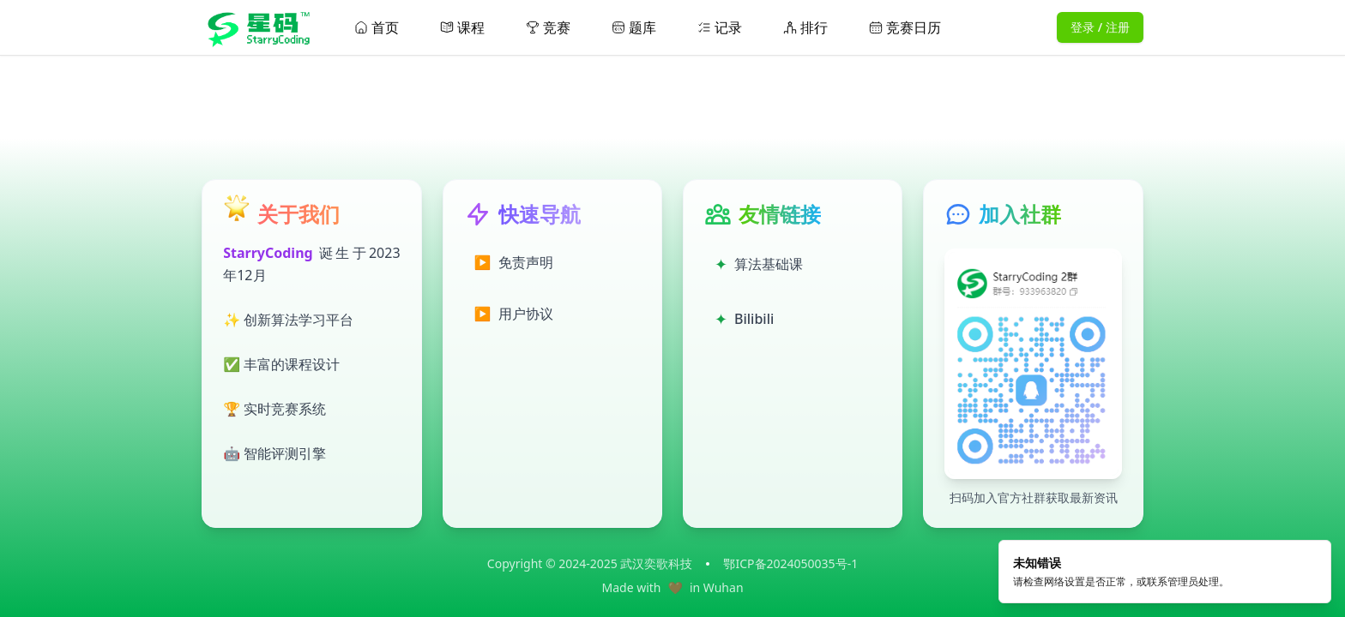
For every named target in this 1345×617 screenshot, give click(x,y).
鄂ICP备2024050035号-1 (790, 563)
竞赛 (548, 27)
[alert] (1164, 576)
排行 (805, 27)
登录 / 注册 (1100, 27)
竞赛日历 (905, 27)
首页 (376, 27)
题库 (634, 27)
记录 (719, 27)
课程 (462, 27)
